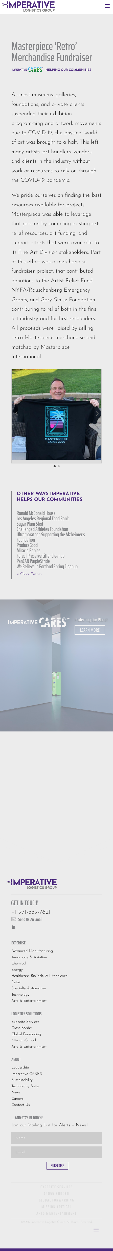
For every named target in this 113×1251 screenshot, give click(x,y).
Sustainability (22, 1080)
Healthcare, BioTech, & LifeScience (39, 976)
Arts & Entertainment (29, 1001)
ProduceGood (27, 545)
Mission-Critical (23, 1040)
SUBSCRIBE (57, 1165)
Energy (17, 970)
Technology (20, 995)
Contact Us (20, 1105)
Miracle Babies (28, 550)
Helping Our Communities (68, 70)
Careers (17, 1099)
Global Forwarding (26, 1034)
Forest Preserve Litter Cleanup (40, 556)
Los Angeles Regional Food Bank (43, 518)
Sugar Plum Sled (30, 524)
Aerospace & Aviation (29, 957)
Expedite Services (25, 1022)
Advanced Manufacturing (32, 951)
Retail (15, 982)
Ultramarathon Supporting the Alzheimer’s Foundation (51, 537)
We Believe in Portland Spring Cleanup (47, 566)
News (15, 1092)
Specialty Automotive (28, 988)
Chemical (18, 963)
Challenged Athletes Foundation (42, 529)
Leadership (20, 1068)
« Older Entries (29, 574)
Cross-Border (21, 1028)
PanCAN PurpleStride (33, 561)
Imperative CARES (26, 1074)
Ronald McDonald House (36, 513)
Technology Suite (25, 1086)
